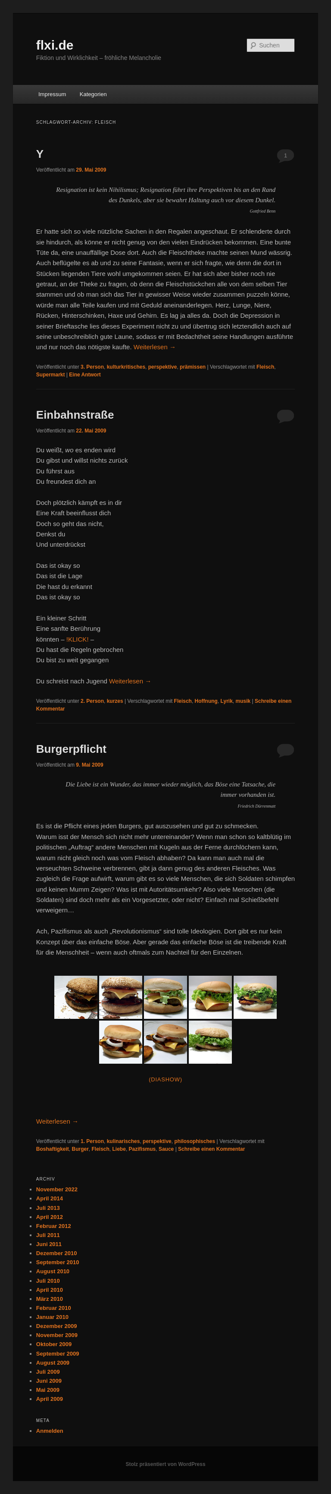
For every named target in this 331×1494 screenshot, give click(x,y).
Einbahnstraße (75, 414)
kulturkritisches (126, 367)
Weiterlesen (155, 347)
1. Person (92, 1141)
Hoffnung (206, 701)
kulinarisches (123, 1141)
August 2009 (52, 1362)
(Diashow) (165, 1079)
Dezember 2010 (56, 1253)
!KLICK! (77, 639)
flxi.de (55, 45)
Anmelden (49, 1431)
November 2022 (57, 1189)
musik (243, 701)
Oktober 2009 (54, 1344)
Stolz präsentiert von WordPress (165, 1464)
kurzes (115, 701)
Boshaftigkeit (52, 1149)
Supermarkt (50, 375)
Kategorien (93, 94)
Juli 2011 (48, 1235)
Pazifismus (142, 1149)
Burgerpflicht (71, 748)
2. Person (92, 701)
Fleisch (265, 367)
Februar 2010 (53, 1308)
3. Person (92, 367)
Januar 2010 (52, 1317)
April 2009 (49, 1399)
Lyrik (227, 701)
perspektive (162, 367)
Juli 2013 (48, 1208)
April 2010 (49, 1290)
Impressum (52, 94)
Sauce (166, 1149)
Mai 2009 (47, 1390)
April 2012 (49, 1217)
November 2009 (57, 1335)
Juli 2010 (48, 1281)
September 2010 (57, 1262)
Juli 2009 (48, 1372)
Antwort (85, 375)
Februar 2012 (53, 1226)
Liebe (119, 1149)
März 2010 (49, 1299)
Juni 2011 (49, 1244)
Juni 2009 (49, 1381)
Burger (80, 1149)
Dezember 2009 (56, 1326)
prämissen (193, 367)
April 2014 (49, 1198)
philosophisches (194, 1141)
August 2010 (52, 1271)
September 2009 (57, 1353)
